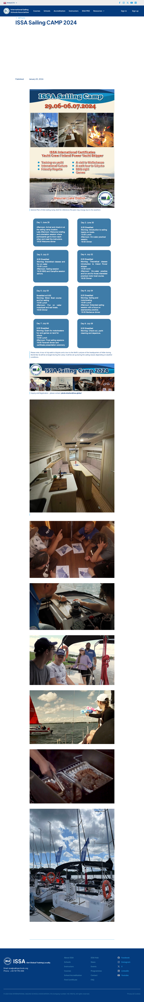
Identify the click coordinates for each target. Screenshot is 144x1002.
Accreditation (59, 11)
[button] (11, 3)
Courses (36, 11)
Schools (47, 11)
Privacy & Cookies (133, 994)
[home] (7, 11)
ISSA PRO (86, 11)
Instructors (73, 11)
